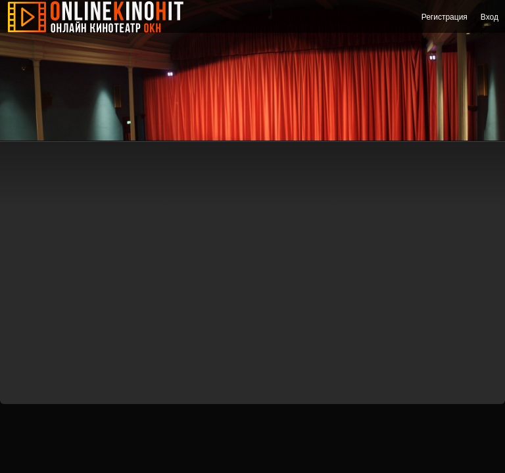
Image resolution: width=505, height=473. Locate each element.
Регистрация (444, 17)
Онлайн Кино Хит (105, 16)
